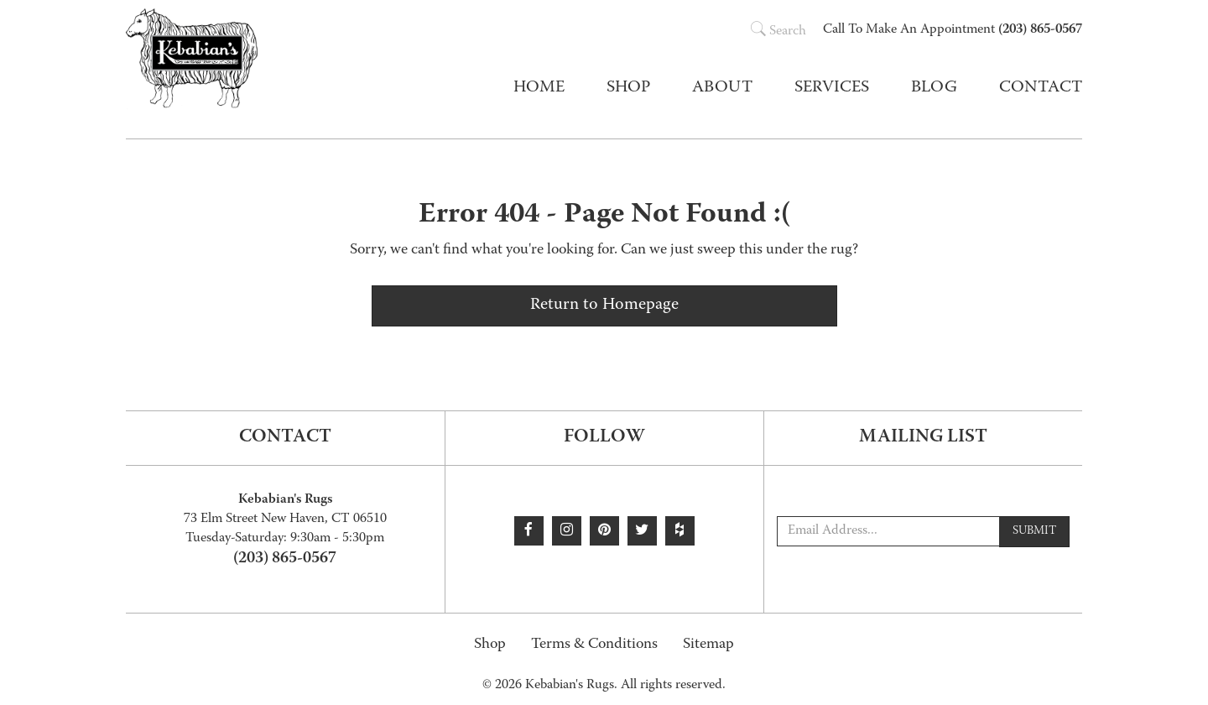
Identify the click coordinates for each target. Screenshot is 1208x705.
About (722, 88)
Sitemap (708, 645)
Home (539, 88)
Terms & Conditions (594, 645)
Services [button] (831, 88)
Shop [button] (628, 88)
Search (778, 32)
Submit (1034, 531)
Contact (1040, 88)
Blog (934, 88)
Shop (490, 645)
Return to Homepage (604, 305)
